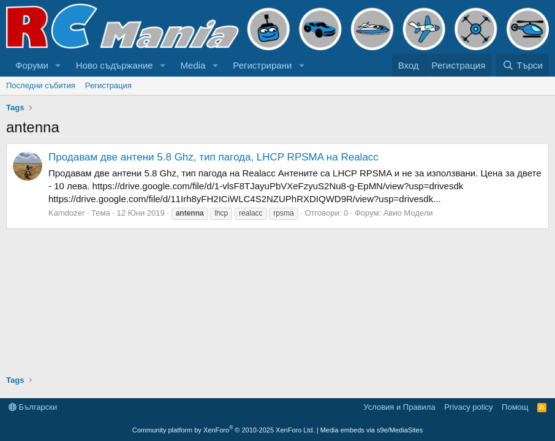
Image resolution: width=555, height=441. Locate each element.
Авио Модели (408, 212)
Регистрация (108, 85)
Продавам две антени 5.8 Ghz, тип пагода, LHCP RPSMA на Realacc (213, 157)
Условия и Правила (399, 407)
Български (33, 407)
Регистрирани (262, 65)
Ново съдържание (114, 65)
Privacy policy (468, 407)
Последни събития (40, 85)
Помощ (515, 407)
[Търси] (522, 65)
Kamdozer (66, 212)
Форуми (31, 65)
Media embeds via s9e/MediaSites (371, 430)
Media (193, 65)
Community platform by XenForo (223, 430)
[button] (58, 65)
